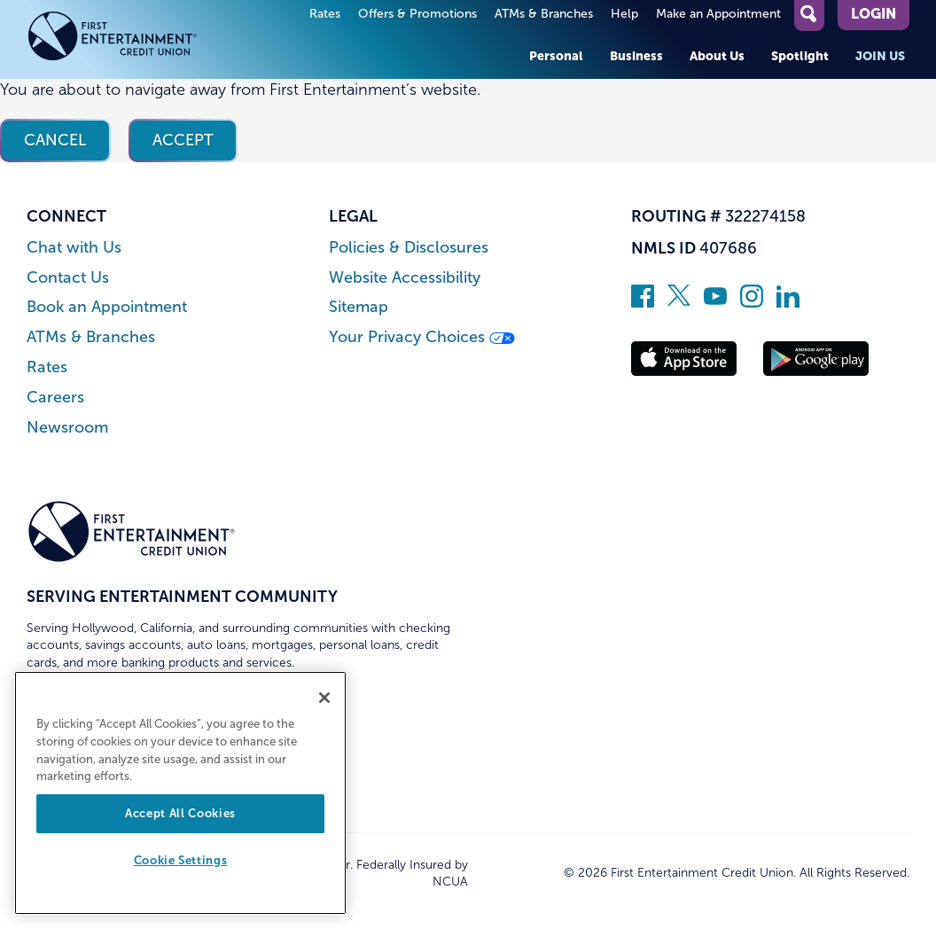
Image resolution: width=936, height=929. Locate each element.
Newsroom (67, 427)
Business (636, 56)
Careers (55, 397)
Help (624, 13)
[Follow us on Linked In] (788, 302)
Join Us (880, 56)
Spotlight (800, 56)
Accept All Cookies (180, 813)
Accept (183, 140)
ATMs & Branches (544, 13)
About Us (717, 56)
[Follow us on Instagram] (751, 302)
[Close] (324, 697)
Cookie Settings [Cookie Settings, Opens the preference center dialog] (181, 860)
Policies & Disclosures (408, 247)
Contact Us (68, 277)
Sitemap (358, 307)
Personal (556, 56)
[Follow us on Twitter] (678, 302)
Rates (324, 13)
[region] (180, 793)
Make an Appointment (718, 13)
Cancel (55, 140)
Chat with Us (74, 247)
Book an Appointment (107, 307)
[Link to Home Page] (132, 39)
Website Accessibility (404, 277)
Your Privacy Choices (422, 337)
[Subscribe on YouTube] (715, 302)
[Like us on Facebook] (642, 302)
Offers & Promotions (417, 13)
